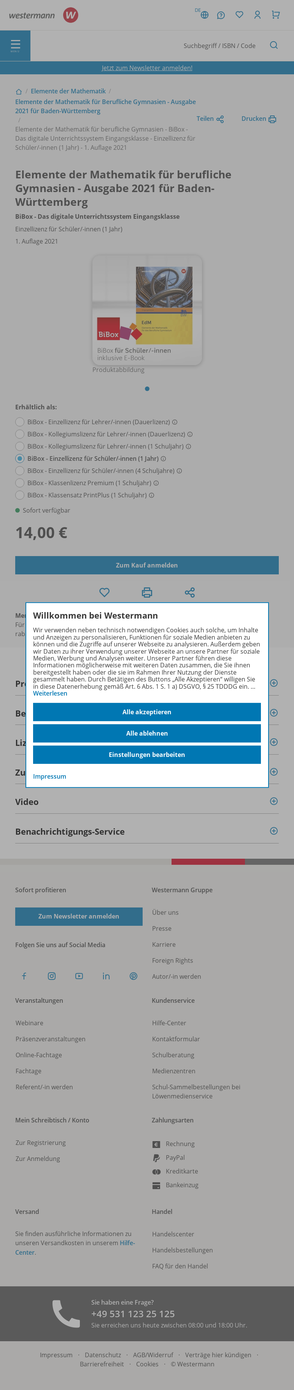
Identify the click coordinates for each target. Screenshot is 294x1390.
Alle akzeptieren (147, 712)
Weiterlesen (50, 693)
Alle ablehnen (147, 733)
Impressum (49, 777)
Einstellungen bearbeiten (147, 754)
